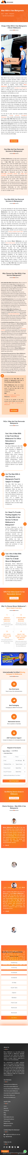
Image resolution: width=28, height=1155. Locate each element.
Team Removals (14, 1153)
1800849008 (13, 396)
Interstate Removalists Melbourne (12, 1093)
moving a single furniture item (15, 231)
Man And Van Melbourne (9, 1097)
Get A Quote (14, 141)
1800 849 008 (8, 1136)
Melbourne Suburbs (8, 1123)
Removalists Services (9, 1117)
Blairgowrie (11, 13)
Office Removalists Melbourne (11, 1091)
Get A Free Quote (14, 781)
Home (2, 13)
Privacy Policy (7, 1121)
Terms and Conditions (9, 1119)
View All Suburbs (14, 798)
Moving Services (7, 1125)
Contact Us (6, 1110)
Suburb (6, 13)
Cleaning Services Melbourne (10, 1084)
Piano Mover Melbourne (9, 1095)
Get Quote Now (14, 598)
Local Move (15, 751)
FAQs (5, 1114)
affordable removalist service (9, 173)
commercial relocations (13, 313)
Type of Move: (6, 751)
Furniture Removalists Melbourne (11, 1088)
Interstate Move (8, 753)
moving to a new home (21, 88)
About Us (6, 1108)
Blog (5, 1112)
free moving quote (10, 242)
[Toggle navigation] (25, 2)
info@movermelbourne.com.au (12, 395)
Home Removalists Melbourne (11, 1086)
